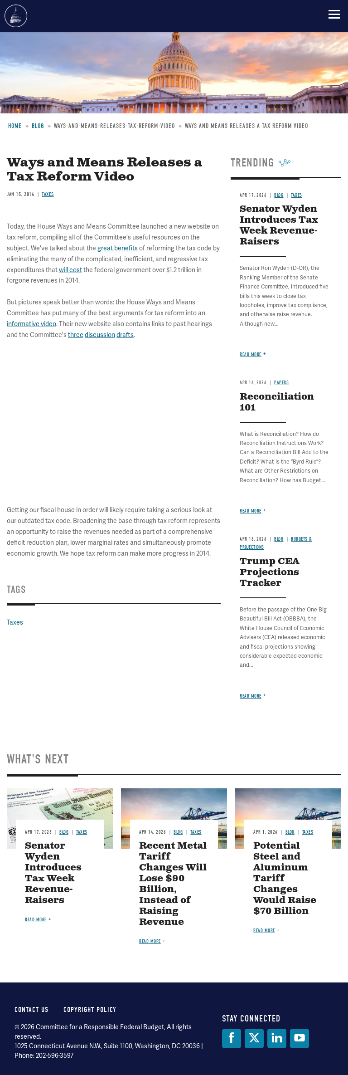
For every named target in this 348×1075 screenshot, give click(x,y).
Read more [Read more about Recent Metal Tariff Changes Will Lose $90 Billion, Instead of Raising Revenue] (150, 941)
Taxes (48, 194)
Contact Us (31, 1010)
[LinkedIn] (276, 1038)
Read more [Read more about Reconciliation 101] (250, 511)
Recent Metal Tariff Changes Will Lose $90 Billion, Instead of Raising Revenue (173, 884)
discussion (100, 335)
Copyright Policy (89, 1010)
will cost (70, 270)
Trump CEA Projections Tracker (270, 573)
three (75, 335)
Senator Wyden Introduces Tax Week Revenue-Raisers (279, 225)
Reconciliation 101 (277, 402)
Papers (281, 383)
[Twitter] (254, 1038)
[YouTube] (299, 1038)
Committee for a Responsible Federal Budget (16, 16)
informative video (31, 324)
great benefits (117, 248)
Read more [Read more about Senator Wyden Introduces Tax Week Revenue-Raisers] (250, 354)
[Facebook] (231, 1038)
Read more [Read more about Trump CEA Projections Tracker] (250, 696)
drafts (125, 335)
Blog (278, 195)
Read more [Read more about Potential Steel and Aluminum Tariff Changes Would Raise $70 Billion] (264, 930)
